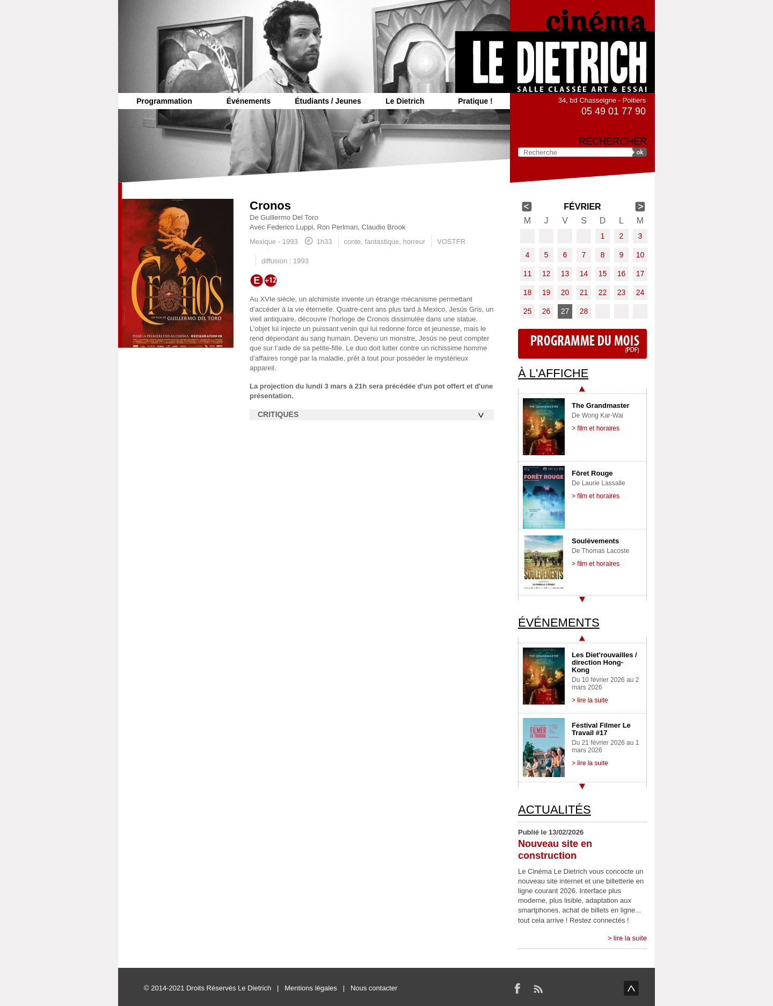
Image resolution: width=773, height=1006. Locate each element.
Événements (249, 101)
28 (584, 311)
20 (565, 292)
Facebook (517, 988)
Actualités (554, 809)
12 (546, 273)
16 (621, 273)
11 (527, 273)
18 (527, 292)
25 (527, 311)
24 (640, 292)
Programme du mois (582, 344)
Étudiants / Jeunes (328, 101)
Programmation (164, 101)
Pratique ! (475, 101)
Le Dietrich (404, 101)
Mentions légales (311, 988)
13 (565, 273)
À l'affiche (553, 373)
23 (621, 292)
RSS (537, 988)
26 (546, 311)
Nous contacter (374, 988)
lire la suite (630, 938)
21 (584, 292)
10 (640, 254)
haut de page (631, 988)
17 (640, 273)
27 (565, 311)
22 (603, 292)
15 (603, 273)
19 (546, 292)
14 (584, 273)
